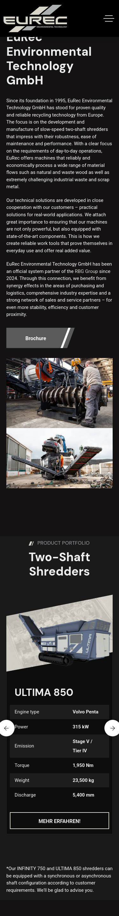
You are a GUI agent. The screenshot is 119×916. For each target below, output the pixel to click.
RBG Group (86, 271)
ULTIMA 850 (44, 692)
